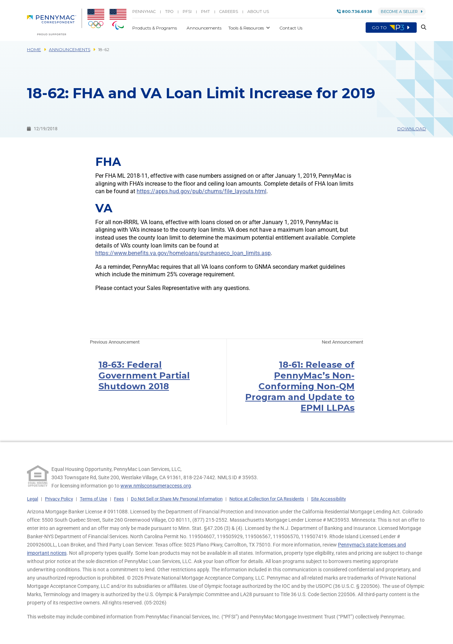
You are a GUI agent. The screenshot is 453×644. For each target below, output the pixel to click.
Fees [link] (119, 499)
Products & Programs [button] (155, 28)
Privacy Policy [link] (59, 499)
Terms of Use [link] (93, 499)
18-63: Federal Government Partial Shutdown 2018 (144, 375)
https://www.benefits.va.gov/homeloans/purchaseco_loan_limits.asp (183, 253)
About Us (258, 11)
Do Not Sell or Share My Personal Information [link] (177, 499)
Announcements (69, 49)
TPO (169, 11)
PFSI (187, 11)
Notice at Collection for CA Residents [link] (266, 499)
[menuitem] (54, 22)
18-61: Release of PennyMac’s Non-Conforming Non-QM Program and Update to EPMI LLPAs (299, 386)
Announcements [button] (205, 28)
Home (34, 49)
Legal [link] (32, 499)
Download (411, 128)
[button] (421, 28)
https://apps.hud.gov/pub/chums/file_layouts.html (201, 191)
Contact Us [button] (290, 28)
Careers (228, 11)
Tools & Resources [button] (246, 28)
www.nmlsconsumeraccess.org (155, 486)
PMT (205, 11)
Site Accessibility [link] (328, 499)
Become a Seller (402, 11)
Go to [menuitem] (391, 28)
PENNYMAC (144, 11)
